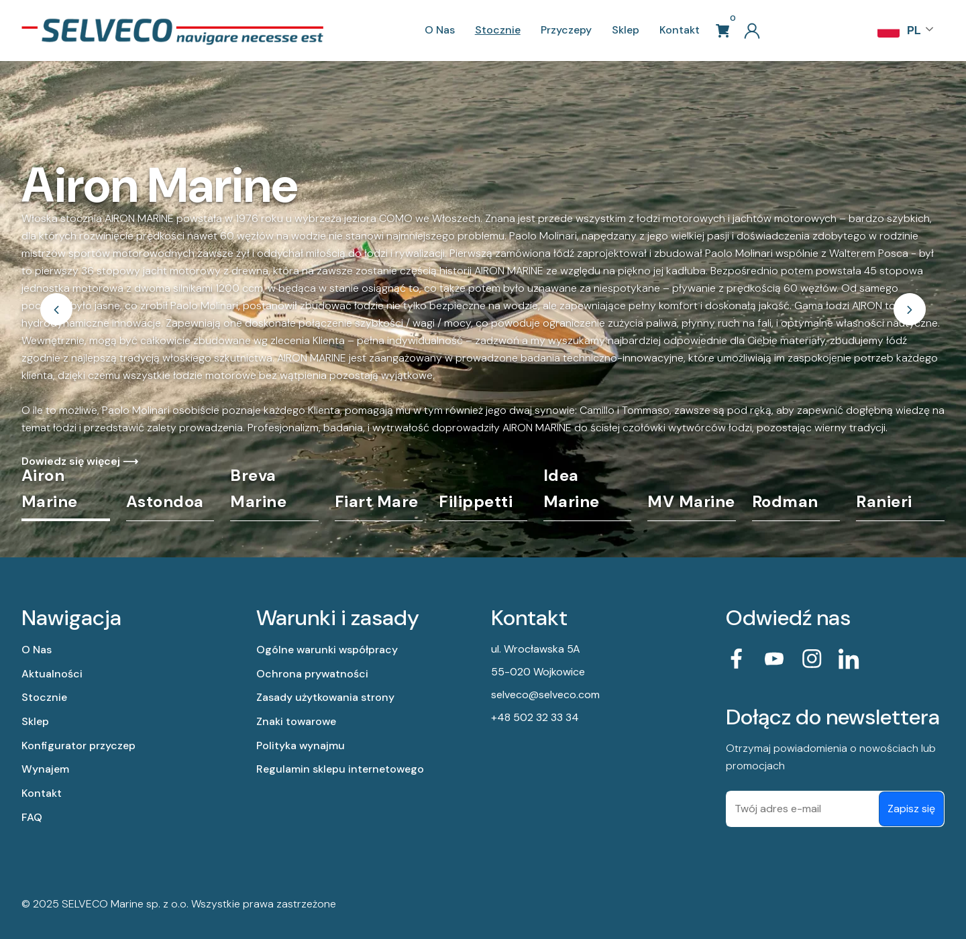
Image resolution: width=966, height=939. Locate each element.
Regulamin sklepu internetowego (340, 769)
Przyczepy (566, 30)
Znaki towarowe (296, 721)
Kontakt (679, 30)
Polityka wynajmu (300, 745)
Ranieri (884, 501)
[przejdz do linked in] (849, 658)
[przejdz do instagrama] (811, 658)
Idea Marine (571, 488)
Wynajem (45, 769)
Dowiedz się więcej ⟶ (79, 461)
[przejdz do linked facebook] (736, 658)
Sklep (625, 30)
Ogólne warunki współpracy (327, 650)
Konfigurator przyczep (78, 745)
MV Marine (691, 501)
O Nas (440, 30)
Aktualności (52, 674)
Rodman (785, 501)
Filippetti (476, 501)
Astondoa (165, 501)
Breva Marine (258, 488)
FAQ (31, 817)
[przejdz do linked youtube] (774, 658)
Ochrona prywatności (312, 674)
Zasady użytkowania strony (325, 697)
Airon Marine (49, 488)
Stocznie (498, 30)
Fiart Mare (377, 501)
